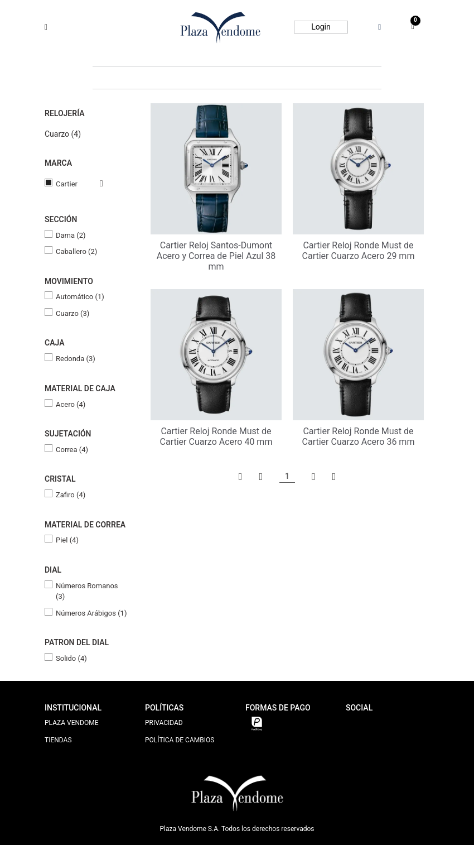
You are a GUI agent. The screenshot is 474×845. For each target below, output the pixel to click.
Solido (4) (71, 658)
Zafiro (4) (70, 495)
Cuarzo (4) (63, 133)
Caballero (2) (76, 251)
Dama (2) (71, 235)
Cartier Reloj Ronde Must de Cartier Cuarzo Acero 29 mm (358, 250)
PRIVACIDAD (164, 723)
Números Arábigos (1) (91, 613)
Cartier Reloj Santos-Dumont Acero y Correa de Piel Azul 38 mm (216, 256)
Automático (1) (80, 296)
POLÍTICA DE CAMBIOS (179, 740)
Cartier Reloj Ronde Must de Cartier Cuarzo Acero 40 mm (216, 436)
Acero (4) (70, 404)
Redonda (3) (75, 358)
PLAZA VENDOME (72, 723)
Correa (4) (72, 449)
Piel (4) (67, 540)
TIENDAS (58, 740)
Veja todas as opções (90, 183)
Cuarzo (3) (72, 313)
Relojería (65, 113)
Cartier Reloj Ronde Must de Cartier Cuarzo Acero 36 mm (358, 436)
